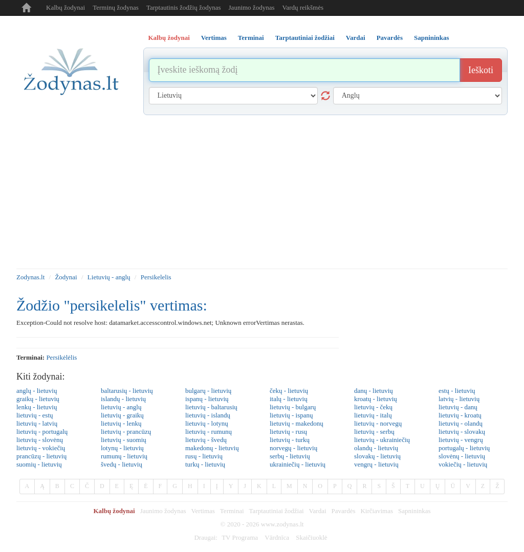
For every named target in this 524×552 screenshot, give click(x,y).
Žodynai (66, 277)
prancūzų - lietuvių (41, 456)
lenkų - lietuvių (36, 407)
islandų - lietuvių (123, 399)
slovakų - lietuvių (377, 456)
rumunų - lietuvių (124, 456)
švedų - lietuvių (121, 464)
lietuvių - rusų (288, 431)
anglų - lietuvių (36, 390)
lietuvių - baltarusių (211, 407)
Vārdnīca (277, 537)
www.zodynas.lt (282, 524)
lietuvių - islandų (207, 415)
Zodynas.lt (30, 277)
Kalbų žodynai (65, 7)
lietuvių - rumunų (208, 431)
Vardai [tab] (355, 37)
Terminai (232, 511)
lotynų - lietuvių (122, 448)
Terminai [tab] (251, 37)
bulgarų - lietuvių (208, 390)
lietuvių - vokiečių (40, 448)
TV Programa (240, 537)
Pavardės (344, 511)
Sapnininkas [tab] (431, 37)
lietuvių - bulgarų (293, 407)
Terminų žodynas (116, 7)
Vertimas (203, 511)
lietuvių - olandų (461, 423)
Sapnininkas (414, 511)
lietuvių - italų (373, 415)
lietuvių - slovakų (462, 431)
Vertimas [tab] (214, 37)
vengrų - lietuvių (376, 464)
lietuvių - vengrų (461, 440)
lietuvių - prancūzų (126, 431)
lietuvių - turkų (290, 440)
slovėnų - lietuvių (462, 456)
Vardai (317, 511)
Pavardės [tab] (390, 37)
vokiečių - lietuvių (463, 464)
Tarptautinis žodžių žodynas (183, 7)
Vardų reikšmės (302, 7)
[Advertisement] (262, 191)
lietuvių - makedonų (296, 423)
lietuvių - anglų (121, 407)
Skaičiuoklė (311, 537)
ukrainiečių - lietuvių (297, 464)
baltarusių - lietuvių (127, 390)
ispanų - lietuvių (207, 399)
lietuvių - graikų (122, 415)
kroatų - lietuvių (375, 399)
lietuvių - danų (458, 407)
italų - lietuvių (289, 399)
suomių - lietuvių (39, 464)
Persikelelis (156, 277)
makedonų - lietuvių (212, 448)
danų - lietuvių (373, 390)
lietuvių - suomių (123, 440)
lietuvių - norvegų (378, 423)
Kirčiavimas (376, 511)
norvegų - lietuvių (293, 448)
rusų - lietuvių (204, 456)
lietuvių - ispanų (291, 415)
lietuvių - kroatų (460, 415)
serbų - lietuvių (290, 456)
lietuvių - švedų (206, 440)
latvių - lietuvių (459, 399)
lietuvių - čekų (373, 407)
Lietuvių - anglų (109, 277)
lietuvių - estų (34, 415)
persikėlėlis (61, 357)
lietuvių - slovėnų (39, 440)
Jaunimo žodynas (252, 7)
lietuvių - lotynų (206, 423)
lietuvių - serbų (374, 431)
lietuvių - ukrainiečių (382, 440)
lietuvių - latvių (36, 423)
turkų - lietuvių (205, 464)
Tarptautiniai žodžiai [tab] (305, 37)
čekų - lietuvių (289, 390)
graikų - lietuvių (37, 399)
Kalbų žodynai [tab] (169, 37)
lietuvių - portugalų (42, 431)
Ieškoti (480, 70)
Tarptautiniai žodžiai (276, 511)
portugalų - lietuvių (464, 448)
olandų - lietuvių (376, 448)
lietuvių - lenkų (121, 423)
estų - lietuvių (457, 390)
